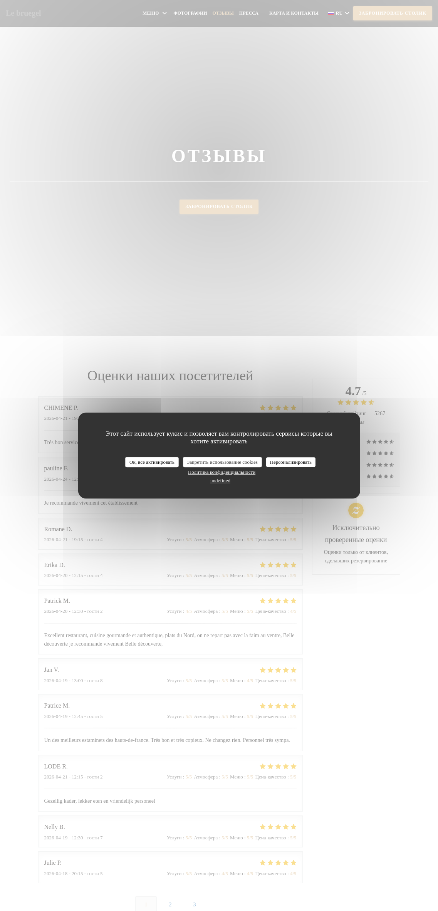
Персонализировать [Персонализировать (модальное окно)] (291, 462)
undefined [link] (220, 480)
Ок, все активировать (152, 462)
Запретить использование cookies (222, 462)
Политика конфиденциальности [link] (221, 472)
